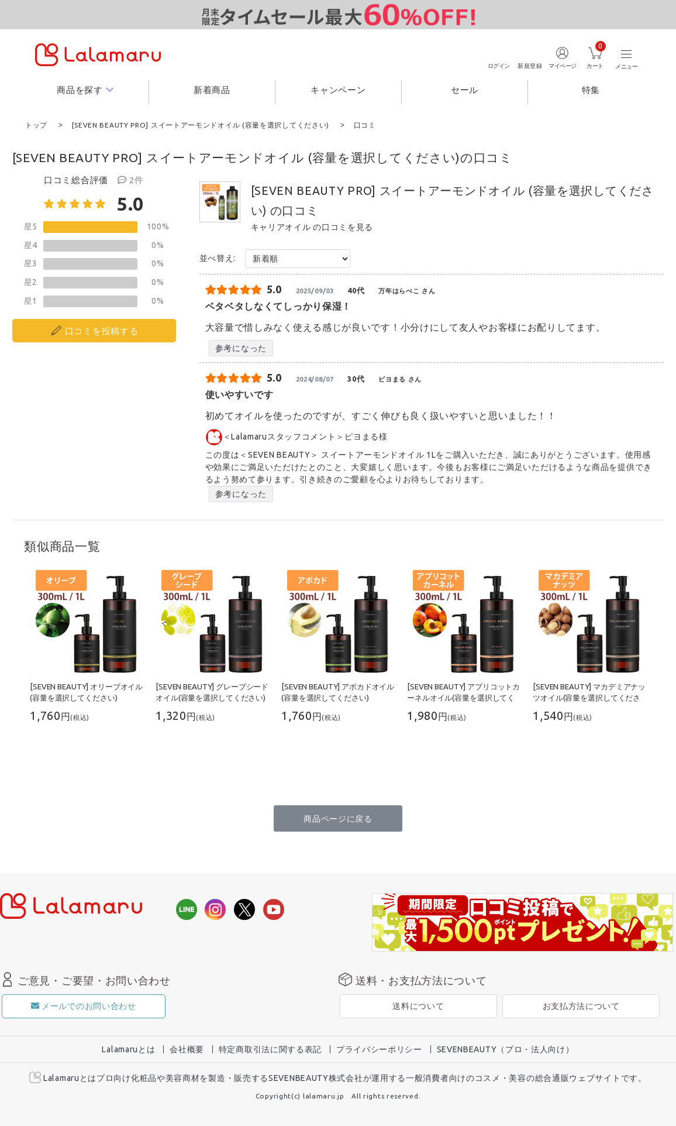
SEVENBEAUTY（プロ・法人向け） (505, 1048)
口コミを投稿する (102, 330)
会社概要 (187, 1048)
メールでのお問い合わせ (83, 1005)
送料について (418, 1005)
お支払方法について (581, 1005)
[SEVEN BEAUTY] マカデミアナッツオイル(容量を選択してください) (589, 697)
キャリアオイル (281, 226)
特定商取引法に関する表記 (270, 1048)
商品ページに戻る (338, 818)
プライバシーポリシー (379, 1048)
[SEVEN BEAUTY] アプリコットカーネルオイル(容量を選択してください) (463, 697)
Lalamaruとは (128, 1048)
